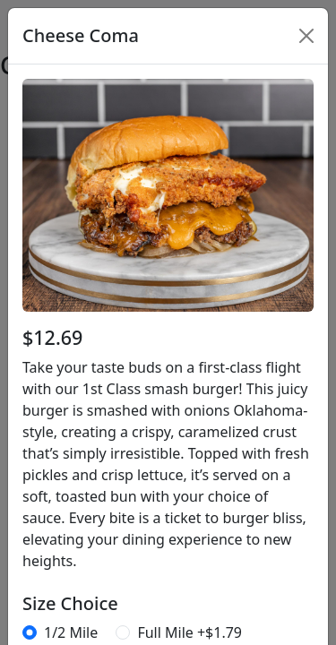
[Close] (306, 36)
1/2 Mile (71, 632)
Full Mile (189, 632)
